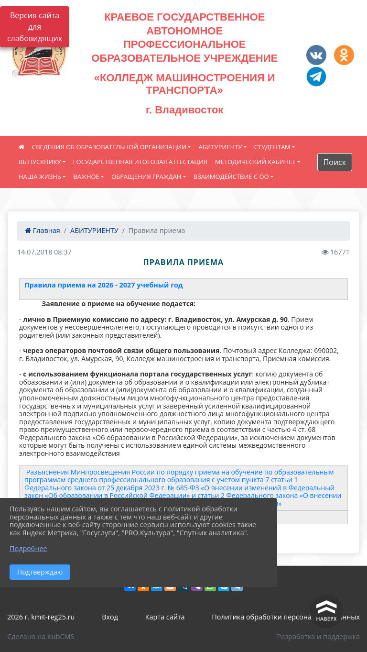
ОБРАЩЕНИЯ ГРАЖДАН (146, 176)
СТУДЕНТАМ (272, 147)
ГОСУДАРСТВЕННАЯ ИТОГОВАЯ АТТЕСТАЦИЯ (140, 161)
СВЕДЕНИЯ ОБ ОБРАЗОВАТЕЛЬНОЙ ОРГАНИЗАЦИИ (109, 147)
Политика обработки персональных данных (286, 616)
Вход (110, 616)
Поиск (335, 162)
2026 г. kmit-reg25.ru (41, 616)
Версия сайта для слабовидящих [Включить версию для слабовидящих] (34, 27)
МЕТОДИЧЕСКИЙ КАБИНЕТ (255, 161)
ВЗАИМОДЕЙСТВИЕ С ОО (231, 176)
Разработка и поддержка (318, 636)
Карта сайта (165, 616)
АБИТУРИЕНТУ (220, 147)
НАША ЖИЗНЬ (40, 176)
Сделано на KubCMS (40, 636)
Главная (42, 230)
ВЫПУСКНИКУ (40, 161)
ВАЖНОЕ (86, 176)
